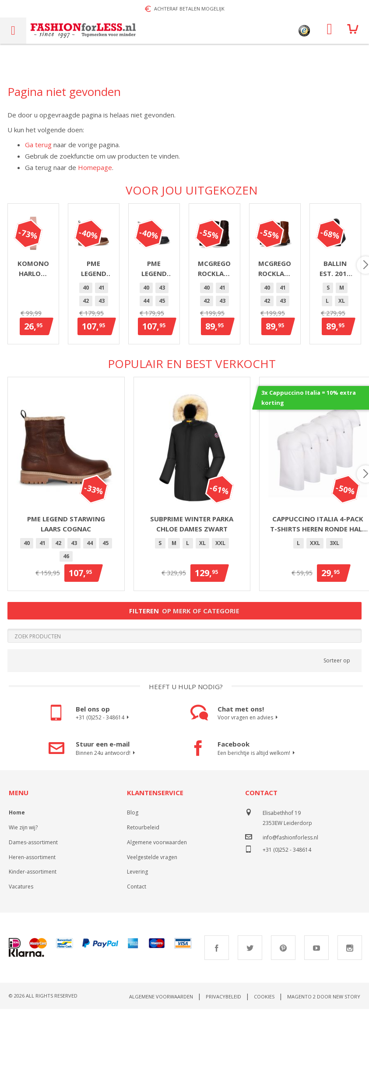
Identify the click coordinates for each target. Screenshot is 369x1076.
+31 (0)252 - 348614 (103, 791)
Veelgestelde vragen (152, 930)
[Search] (184, 709)
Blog (132, 885)
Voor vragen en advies (249, 791)
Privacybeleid (223, 1069)
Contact (136, 959)
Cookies (264, 1069)
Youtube (316, 1021)
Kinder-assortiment (32, 945)
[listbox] (192, 378)
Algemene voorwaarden (157, 915)
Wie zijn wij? (23, 900)
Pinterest (283, 1021)
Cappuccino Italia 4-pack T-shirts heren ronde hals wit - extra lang (318, 597)
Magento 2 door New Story (323, 1069)
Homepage (95, 167)
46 (192, 382)
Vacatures (21, 959)
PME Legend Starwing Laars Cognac (66, 597)
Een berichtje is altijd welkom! (257, 826)
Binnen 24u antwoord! (106, 826)
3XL (334, 616)
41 (168, 369)
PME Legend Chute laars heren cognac (192, 350)
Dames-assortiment (33, 915)
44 (215, 369)
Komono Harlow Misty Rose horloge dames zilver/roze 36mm (66, 350)
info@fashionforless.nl (290, 910)
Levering (137, 945)
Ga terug (38, 144)
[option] (152, 370)
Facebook (216, 1021)
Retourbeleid (143, 900)
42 (184, 369)
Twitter (250, 1021)
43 (200, 369)
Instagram (349, 1021)
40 (152, 369)
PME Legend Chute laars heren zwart (318, 350)
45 (231, 369)
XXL (220, 616)
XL (202, 616)
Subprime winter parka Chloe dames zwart (191, 597)
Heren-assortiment (32, 930)
